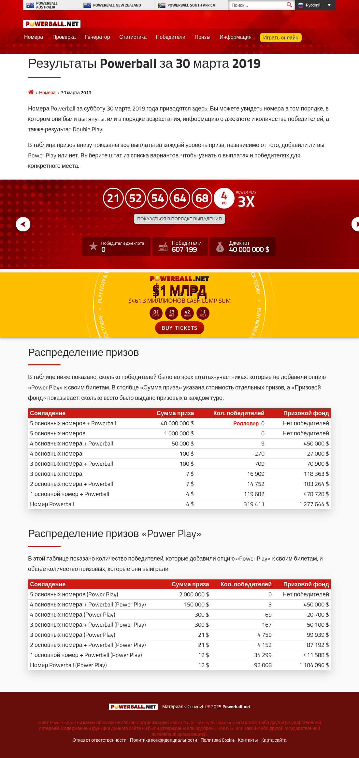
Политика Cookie (218, 740)
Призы (202, 37)
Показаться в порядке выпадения (179, 218)
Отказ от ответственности (99, 740)
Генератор (97, 37)
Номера (33, 37)
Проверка (64, 37)
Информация (235, 37)
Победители (170, 37)
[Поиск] (261, 5)
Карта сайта (273, 740)
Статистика (133, 37)
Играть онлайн (280, 37)
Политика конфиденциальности (163, 740)
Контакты (248, 740)
